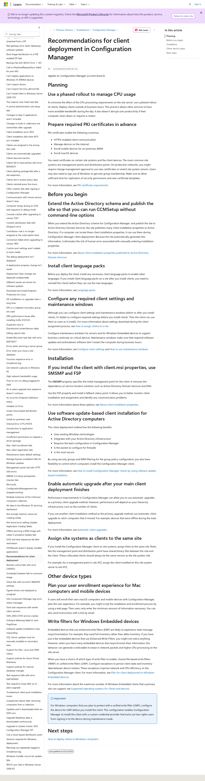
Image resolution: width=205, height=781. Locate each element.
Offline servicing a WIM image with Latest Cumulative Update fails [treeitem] (23, 524)
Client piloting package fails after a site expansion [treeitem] (23, 164)
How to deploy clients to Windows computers (73, 739)
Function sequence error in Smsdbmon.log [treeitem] (19, 352)
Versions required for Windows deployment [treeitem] (21, 732)
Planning (170, 35)
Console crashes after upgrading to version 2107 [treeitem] (23, 207)
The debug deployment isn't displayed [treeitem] (20, 249)
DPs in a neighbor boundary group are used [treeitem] (23, 300)
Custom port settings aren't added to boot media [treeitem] (23, 241)
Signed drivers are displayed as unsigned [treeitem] (21, 583)
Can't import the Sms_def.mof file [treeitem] (22, 80)
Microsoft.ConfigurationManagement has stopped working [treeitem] (21, 479)
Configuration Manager (104, 29)
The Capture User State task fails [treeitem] (22, 93)
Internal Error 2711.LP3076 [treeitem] (19, 414)
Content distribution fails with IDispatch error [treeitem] (20, 215)
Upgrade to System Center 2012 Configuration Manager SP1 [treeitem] (22, 719)
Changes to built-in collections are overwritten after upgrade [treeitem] (23, 116)
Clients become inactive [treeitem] (18, 149)
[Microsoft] (6, 4)
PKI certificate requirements (92, 185)
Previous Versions (64, 29)
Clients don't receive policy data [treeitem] (22, 170)
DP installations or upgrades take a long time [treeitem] (23, 292)
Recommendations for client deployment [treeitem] (20, 549)
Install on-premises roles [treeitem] (18, 410)
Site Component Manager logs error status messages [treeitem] (24, 592)
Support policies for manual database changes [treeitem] (19, 659)
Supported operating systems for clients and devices (100, 688)
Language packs (86, 290)
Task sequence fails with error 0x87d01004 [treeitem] (20, 668)
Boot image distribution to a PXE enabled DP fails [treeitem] (22, 47)
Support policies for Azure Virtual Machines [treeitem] (22, 651)
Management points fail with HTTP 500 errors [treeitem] (23, 460)
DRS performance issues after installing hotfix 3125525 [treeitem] (20, 309)
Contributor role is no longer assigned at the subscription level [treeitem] (22, 224)
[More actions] (154, 30)
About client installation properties (119, 404)
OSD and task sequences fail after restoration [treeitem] (22, 532)
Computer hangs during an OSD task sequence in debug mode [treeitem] (22, 198)
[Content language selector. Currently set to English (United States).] (18, 776)
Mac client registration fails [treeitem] (19, 441)
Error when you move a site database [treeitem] (19, 343)
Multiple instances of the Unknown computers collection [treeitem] (23, 490)
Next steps (171, 52)
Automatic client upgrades (92, 529)
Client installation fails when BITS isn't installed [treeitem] (22, 129)
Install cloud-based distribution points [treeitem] (21, 403)
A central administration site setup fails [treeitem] (23, 99)
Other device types (175, 48)
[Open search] (190, 4)
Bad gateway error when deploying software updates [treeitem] (23, 38)
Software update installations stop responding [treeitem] (23, 621)
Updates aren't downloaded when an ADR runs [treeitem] (24, 702)
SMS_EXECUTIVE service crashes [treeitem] (22, 606)
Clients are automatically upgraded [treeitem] (23, 144)
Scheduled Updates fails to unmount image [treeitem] (24, 566)
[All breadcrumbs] (50, 30)
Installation (171, 44)
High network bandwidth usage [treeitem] (21, 367)
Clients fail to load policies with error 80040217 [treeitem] (24, 155)
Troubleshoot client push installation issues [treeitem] (24, 685)
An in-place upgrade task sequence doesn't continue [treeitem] (23, 382)
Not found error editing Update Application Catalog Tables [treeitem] (21, 515)
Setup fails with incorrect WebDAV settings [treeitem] (23, 575)
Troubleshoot (82, 29)
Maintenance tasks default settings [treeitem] (23, 445)
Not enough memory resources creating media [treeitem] (21, 507)
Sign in (197, 4)
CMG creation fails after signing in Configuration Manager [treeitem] (23, 181)
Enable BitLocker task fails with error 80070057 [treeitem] (24, 330)
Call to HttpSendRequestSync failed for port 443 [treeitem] (23, 60)
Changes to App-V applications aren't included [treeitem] (21, 108)
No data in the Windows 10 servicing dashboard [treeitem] (24, 498)
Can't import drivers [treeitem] (16, 75)
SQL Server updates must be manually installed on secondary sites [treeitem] (22, 632)
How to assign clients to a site (91, 326)
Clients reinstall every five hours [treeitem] (21, 175)
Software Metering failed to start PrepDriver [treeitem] (22, 613)
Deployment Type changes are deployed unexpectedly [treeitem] (21, 266)
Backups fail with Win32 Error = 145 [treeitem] (23, 53)
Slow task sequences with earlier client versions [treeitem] (22, 600)
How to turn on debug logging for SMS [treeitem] (23, 373)
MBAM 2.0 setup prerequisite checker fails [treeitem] (20, 469)
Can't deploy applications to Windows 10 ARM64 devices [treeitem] (20, 69)
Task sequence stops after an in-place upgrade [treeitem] (22, 676)
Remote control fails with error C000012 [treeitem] (21, 558)
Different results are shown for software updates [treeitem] (21, 275)
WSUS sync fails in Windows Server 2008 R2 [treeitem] (23, 757)
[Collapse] (39, 27)
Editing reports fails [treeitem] (15, 324)
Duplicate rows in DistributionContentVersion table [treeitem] (22, 317)
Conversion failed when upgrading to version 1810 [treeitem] (24, 232)
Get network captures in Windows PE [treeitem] (23, 360)
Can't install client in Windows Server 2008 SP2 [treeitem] (24, 86)
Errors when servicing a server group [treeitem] (24, 337)
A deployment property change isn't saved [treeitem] (24, 258)
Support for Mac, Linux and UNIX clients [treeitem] (22, 642)
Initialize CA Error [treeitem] (14, 397)
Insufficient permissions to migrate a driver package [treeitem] (24, 430)
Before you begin (174, 40)
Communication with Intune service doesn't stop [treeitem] (23, 190)
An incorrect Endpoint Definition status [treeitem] (22, 390)
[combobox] (22, 34)
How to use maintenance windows (129, 349)
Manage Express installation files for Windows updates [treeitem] (23, 452)
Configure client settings (90, 349)
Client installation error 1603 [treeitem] (20, 123)
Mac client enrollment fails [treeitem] (19, 436)
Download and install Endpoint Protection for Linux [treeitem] (21, 283)
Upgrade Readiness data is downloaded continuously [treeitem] (19, 710)
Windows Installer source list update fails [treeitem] (24, 749)
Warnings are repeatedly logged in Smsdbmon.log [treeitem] (23, 740)
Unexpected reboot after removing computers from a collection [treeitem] (23, 693)
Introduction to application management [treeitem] (19, 421)
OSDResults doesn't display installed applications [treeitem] (24, 541)
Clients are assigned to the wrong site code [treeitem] (22, 138)
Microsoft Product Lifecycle (92, 14)
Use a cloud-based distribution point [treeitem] (24, 725)
